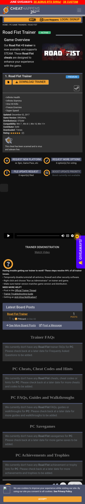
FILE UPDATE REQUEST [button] (26, 171)
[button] (8, 82)
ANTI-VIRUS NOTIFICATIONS (25, 481)
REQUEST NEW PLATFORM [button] (26, 159)
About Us (24, 494)
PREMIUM (72, 77)
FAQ (53, 491)
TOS (14, 494)
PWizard (22, 307)
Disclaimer (63, 491)
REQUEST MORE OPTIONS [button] (66, 159)
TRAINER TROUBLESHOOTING (28, 475)
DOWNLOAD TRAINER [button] (30, 81)
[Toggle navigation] (79, 10)
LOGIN (64, 19)
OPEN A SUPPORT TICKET (30, 485)
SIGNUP (74, 19)
